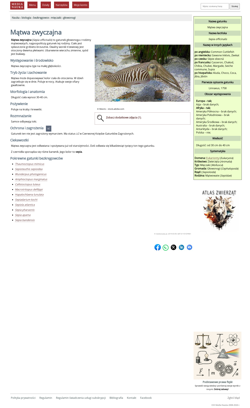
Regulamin (45, 398)
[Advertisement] (217, 283)
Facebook (146, 398)
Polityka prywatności (23, 398)
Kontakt (131, 398)
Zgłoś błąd (234, 398)
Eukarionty (212, 158)
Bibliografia (116, 398)
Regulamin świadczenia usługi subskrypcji (81, 398)
